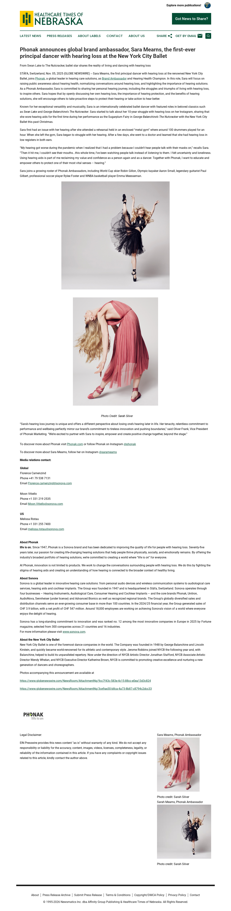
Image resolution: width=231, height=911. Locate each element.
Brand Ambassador (114, 78)
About (35, 895)
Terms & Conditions (118, 895)
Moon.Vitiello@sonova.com (45, 504)
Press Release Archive (56, 895)
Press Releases (59, 36)
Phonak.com (75, 444)
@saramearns (108, 452)
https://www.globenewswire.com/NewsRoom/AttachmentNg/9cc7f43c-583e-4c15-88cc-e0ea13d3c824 (85, 680)
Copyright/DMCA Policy (149, 895)
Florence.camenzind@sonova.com (50, 483)
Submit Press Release (88, 895)
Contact (114, 36)
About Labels (89, 36)
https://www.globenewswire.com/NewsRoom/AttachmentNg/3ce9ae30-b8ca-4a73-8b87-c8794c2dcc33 (86, 688)
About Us (136, 36)
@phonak (130, 444)
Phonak (40, 78)
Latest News (30, 36)
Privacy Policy (177, 895)
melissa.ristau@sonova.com (46, 529)
